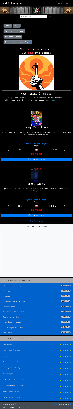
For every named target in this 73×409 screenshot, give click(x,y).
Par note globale (13, 36)
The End (36, 356)
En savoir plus (36, 159)
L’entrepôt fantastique (36, 368)
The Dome (36, 332)
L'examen (36, 296)
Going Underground (36, 392)
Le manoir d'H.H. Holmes (36, 301)
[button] (21, 68)
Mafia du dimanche (36, 362)
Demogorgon (36, 374)
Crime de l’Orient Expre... (36, 380)
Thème (8, 25)
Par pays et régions (14, 31)
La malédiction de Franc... (36, 386)
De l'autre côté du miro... (36, 311)
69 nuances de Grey (36, 285)
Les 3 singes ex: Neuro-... (36, 327)
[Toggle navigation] (63, 3)
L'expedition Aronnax (36, 322)
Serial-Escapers (36, 221)
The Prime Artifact (36, 350)
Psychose (36, 291)
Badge (16, 25)
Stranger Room (36, 306)
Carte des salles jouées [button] (18, 42)
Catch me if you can (36, 398)
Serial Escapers (12, 3)
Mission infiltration (36, 317)
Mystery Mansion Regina (36, 143)
